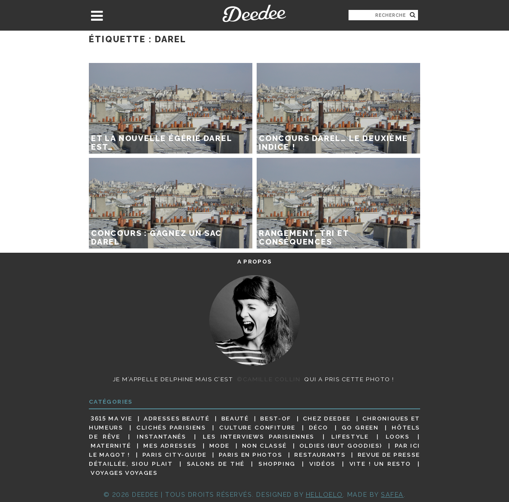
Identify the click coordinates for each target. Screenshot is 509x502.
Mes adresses (170, 445)
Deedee (254, 13)
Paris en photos (251, 454)
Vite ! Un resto (380, 463)
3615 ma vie (111, 418)
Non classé (264, 445)
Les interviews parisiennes (258, 436)
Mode (219, 445)
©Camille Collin (268, 379)
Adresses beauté (177, 418)
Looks (398, 436)
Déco (319, 427)
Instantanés (161, 436)
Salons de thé (216, 463)
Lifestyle (350, 436)
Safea (392, 494)
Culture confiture (257, 427)
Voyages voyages (124, 473)
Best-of (275, 418)
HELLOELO (324, 494)
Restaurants (320, 454)
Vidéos (322, 463)
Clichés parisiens (171, 427)
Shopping (276, 463)
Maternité (111, 445)
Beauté (235, 418)
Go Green (360, 427)
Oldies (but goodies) (340, 445)
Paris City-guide (174, 454)
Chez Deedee (327, 418)
